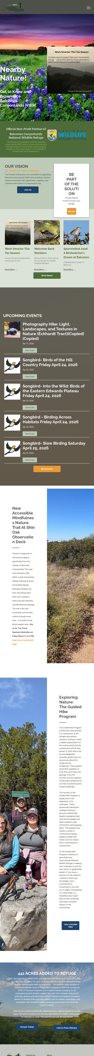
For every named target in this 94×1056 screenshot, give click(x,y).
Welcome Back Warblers (44, 251)
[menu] (88, 8)
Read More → (11, 269)
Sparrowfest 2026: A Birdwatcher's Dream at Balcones (76, 253)
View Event (30, 350)
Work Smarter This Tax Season (17, 251)
